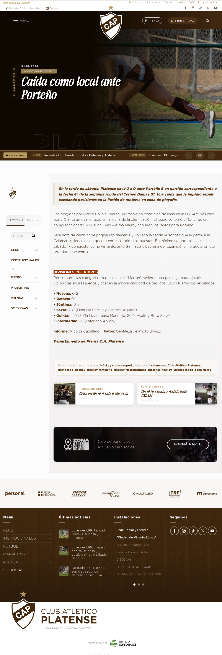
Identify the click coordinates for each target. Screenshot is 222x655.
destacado (65, 369)
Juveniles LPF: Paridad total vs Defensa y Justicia (71, 155)
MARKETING (20, 287)
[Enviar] (33, 236)
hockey (80, 369)
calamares (158, 365)
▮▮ (200, 155)
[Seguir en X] (208, 8)
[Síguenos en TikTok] (200, 8)
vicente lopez (183, 369)
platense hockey (160, 369)
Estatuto (168, 2)
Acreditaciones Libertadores (144, 2)
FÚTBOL (17, 277)
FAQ (191, 2)
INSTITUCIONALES (25, 260)
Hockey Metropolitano (130, 369)
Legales (181, 2)
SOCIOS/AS (19, 308)
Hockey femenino (99, 369)
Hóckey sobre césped (39, 71)
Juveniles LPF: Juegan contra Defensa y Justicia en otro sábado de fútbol (89, 553)
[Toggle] (36, 250)
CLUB (15, 250)
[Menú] (21, 20)
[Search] (207, 20)
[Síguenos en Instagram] (193, 8)
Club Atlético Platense (184, 365)
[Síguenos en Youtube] (215, 8)
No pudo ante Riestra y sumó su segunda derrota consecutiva (89, 571)
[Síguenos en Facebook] (185, 8)
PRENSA (17, 298)
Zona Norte (202, 369)
